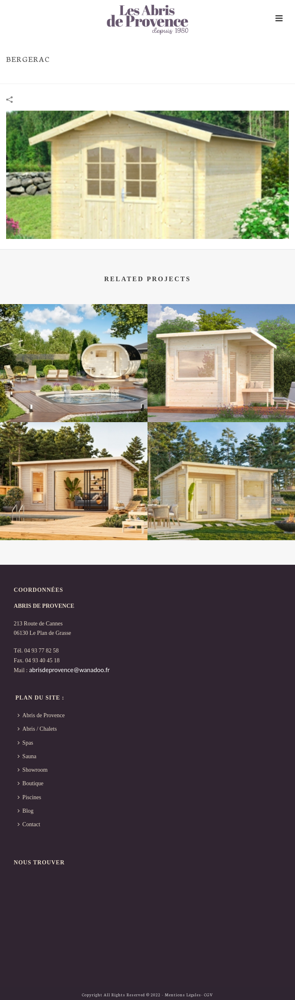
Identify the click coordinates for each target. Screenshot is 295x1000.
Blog (26, 811)
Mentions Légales (183, 995)
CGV (208, 995)
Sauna (27, 756)
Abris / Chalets (37, 729)
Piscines (29, 797)
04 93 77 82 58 (41, 651)
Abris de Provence (41, 715)
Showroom (33, 770)
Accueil (210, 75)
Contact (29, 824)
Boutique (30, 783)
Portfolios (239, 75)
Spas (25, 743)
